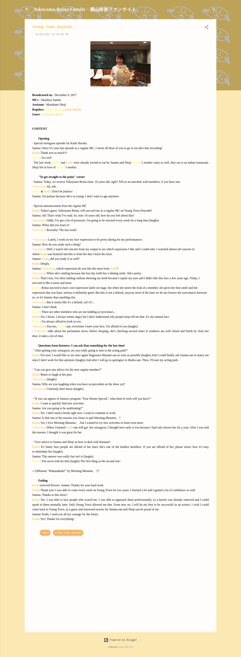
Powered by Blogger (120, 640)
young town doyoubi (68, 532)
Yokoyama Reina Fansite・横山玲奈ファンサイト (85, 9)
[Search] (214, 10)
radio (45, 532)
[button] (206, 28)
